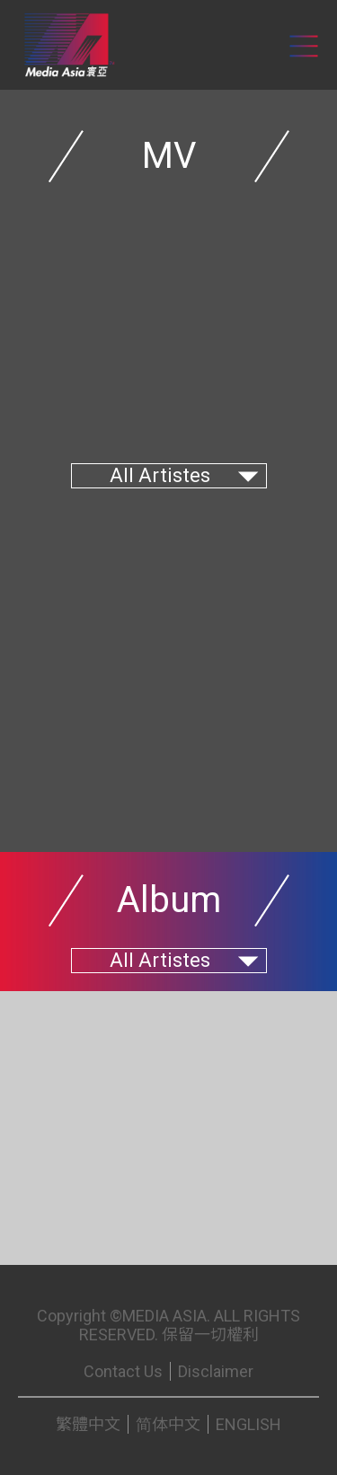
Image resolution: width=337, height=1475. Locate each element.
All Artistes (160, 475)
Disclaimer (215, 1371)
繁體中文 (88, 1424)
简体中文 (168, 1424)
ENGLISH (248, 1424)
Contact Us (123, 1371)
